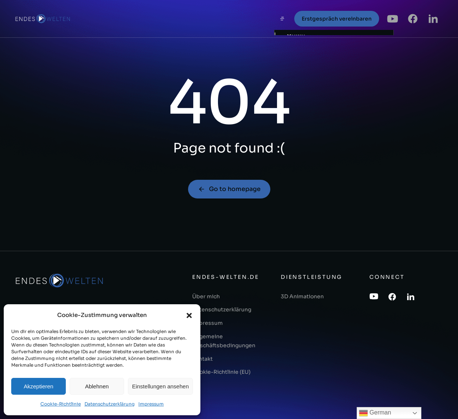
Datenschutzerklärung (109, 404)
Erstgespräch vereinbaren (337, 18)
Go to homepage (229, 189)
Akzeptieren (38, 386)
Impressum (151, 404)
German (375, 413)
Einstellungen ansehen (160, 386)
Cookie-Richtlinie (60, 404)
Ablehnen (96, 386)
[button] (189, 315)
